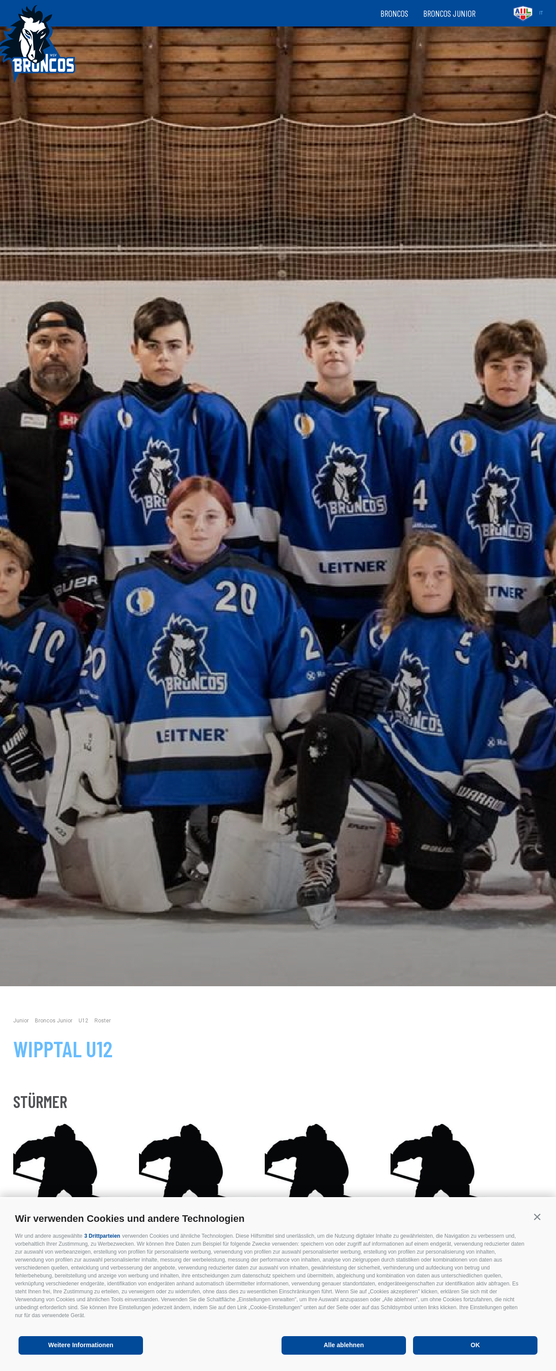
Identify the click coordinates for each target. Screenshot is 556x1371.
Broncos (394, 13)
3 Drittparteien (102, 1236)
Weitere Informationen (80, 1344)
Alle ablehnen (343, 1344)
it (541, 13)
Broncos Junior (449, 13)
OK (475, 1344)
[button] (537, 1217)
